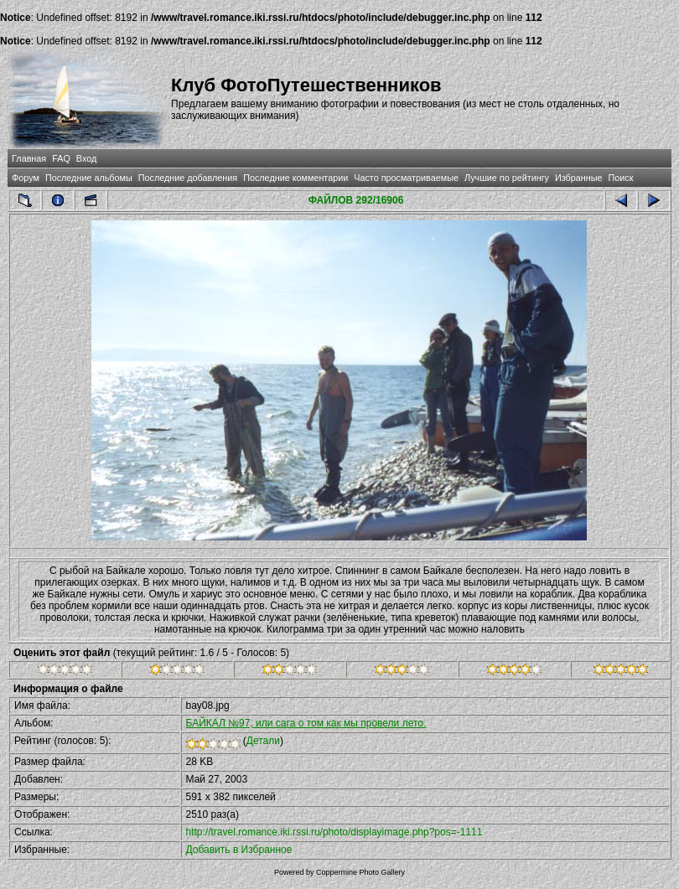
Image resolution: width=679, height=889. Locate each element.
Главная (29, 158)
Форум (25, 178)
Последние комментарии (295, 178)
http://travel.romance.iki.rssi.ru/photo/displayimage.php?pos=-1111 (334, 832)
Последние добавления (187, 178)
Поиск (621, 178)
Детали (263, 741)
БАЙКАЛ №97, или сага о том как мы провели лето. (306, 723)
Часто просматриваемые (406, 178)
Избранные (578, 178)
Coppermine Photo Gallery (360, 872)
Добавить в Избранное (239, 849)
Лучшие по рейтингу (506, 178)
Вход (86, 158)
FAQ (61, 158)
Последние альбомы (88, 178)
